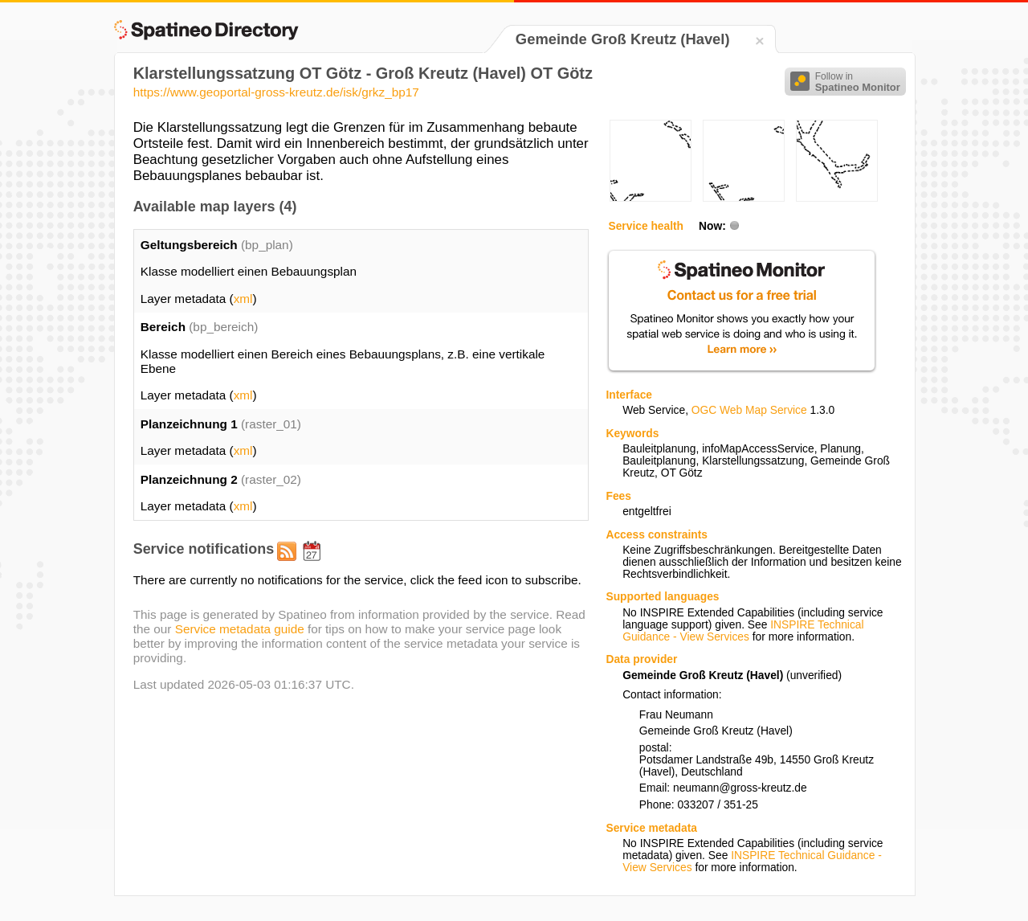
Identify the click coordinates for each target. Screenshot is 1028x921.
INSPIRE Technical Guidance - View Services (742, 631)
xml (243, 298)
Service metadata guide (239, 629)
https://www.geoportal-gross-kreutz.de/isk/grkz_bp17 (276, 92)
